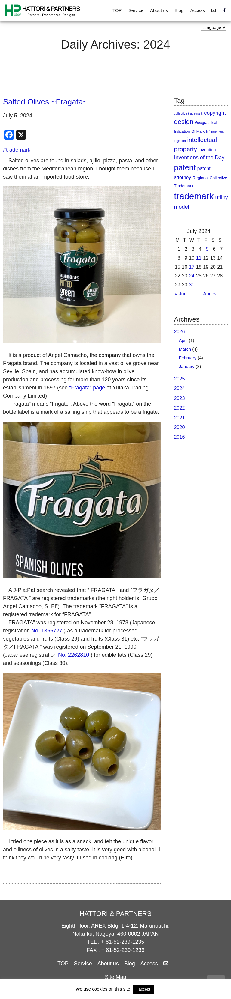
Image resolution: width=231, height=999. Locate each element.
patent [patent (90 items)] (185, 167)
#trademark (16, 150)
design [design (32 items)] (183, 121)
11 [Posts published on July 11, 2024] (199, 258)
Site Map (115, 977)
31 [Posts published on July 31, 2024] (191, 284)
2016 (179, 437)
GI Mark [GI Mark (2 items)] (198, 131)
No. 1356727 (46, 631)
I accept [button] (143, 989)
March (185, 349)
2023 (179, 398)
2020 (179, 427)
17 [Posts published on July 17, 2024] (191, 267)
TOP (117, 10)
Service (135, 10)
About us (159, 10)
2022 (179, 407)
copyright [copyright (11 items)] (215, 113)
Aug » (209, 293)
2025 (179, 378)
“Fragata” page (87, 388)
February (187, 358)
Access (197, 10)
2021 (179, 417)
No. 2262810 (73, 655)
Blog (178, 10)
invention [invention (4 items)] (207, 149)
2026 (179, 331)
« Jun (181, 293)
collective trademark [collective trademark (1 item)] (188, 113)
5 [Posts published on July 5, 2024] (207, 249)
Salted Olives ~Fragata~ (45, 101)
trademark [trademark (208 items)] (194, 196)
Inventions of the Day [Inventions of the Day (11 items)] (199, 157)
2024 (179, 388)
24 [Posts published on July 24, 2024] (191, 275)
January (187, 366)
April (183, 340)
